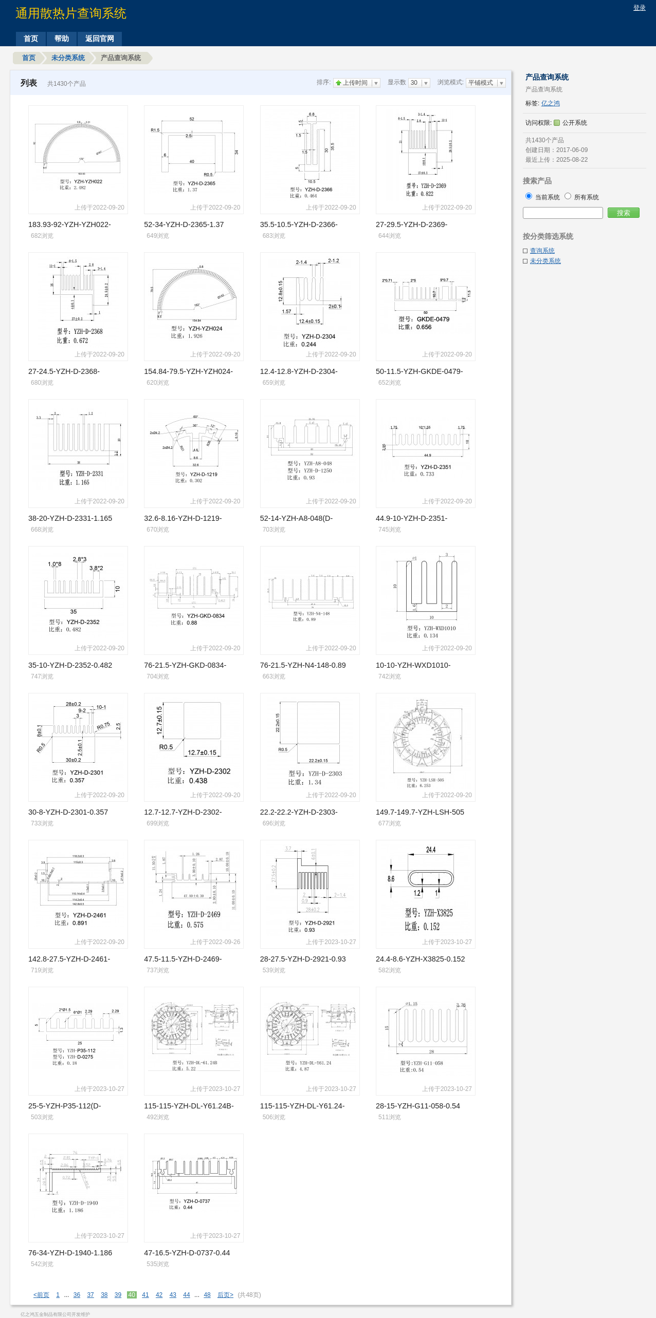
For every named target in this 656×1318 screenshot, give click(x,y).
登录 (639, 7)
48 (207, 1294)
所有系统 (581, 197)
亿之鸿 (550, 103)
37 (90, 1294)
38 (104, 1294)
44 (186, 1294)
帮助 (61, 38)
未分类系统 (68, 58)
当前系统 (543, 197)
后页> (225, 1294)
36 (77, 1294)
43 (173, 1294)
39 (118, 1294)
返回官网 (99, 38)
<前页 (41, 1294)
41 (145, 1294)
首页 (31, 38)
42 (159, 1294)
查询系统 (542, 250)
